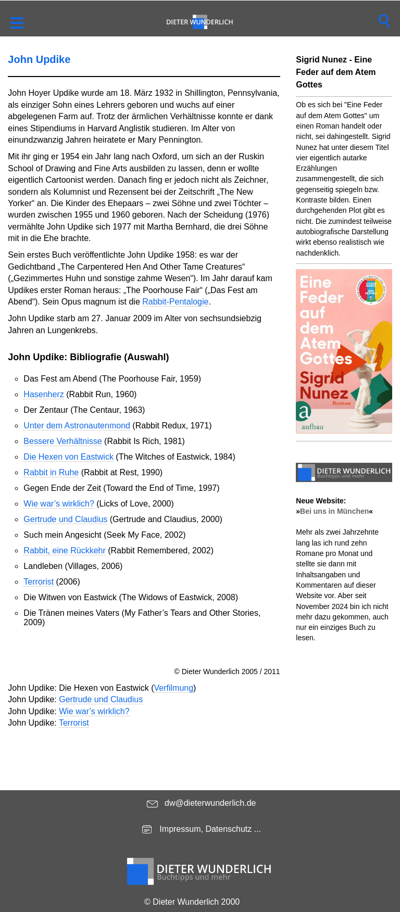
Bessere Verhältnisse (62, 441)
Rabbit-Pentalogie (175, 301)
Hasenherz (43, 394)
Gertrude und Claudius (65, 519)
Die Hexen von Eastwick (68, 456)
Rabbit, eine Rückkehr (64, 550)
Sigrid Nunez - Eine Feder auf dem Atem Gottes (336, 72)
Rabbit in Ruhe (51, 472)
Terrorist (38, 581)
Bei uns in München (334, 511)
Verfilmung (173, 687)
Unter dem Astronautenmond (76, 425)
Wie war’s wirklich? (58, 503)
